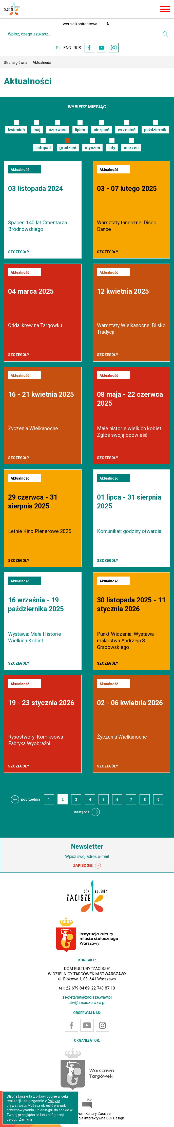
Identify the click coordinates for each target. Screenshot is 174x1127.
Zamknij (25, 1119)
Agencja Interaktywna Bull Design (97, 1118)
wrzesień (127, 129)
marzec (131, 147)
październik (155, 129)
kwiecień (16, 129)
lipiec (80, 129)
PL (58, 47)
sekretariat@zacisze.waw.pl (87, 997)
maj (36, 129)
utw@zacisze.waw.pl (87, 1002)
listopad (43, 147)
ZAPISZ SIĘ (87, 865)
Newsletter (87, 846)
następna (82, 812)
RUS (77, 47)
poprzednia (30, 799)
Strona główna (15, 63)
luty (111, 147)
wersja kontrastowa (80, 24)
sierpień (101, 129)
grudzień (67, 147)
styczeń (92, 147)
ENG (67, 47)
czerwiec (57, 129)
